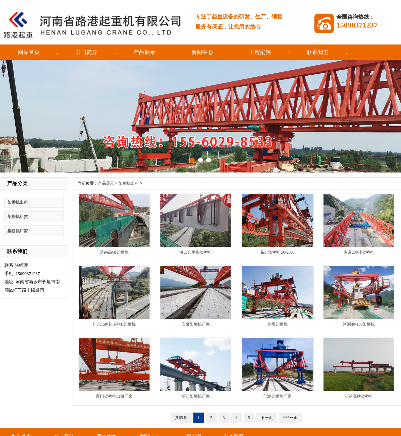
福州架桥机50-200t (277, 252)
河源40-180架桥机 (359, 324)
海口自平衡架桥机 (195, 252)
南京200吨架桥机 (359, 252)
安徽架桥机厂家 (195, 324)
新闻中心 (202, 52)
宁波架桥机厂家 (277, 396)
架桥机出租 (17, 202)
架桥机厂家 (17, 231)
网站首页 (29, 52)
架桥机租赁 (17, 216)
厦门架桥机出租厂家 (114, 396)
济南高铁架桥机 (114, 252)
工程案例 (260, 52)
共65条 (181, 417)
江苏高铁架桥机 (359, 396)
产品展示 (144, 52)
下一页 (267, 417)
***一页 (290, 417)
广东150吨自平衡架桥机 (114, 324)
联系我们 (318, 52)
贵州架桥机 (277, 324)
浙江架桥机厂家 (195, 396)
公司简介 (87, 52)
